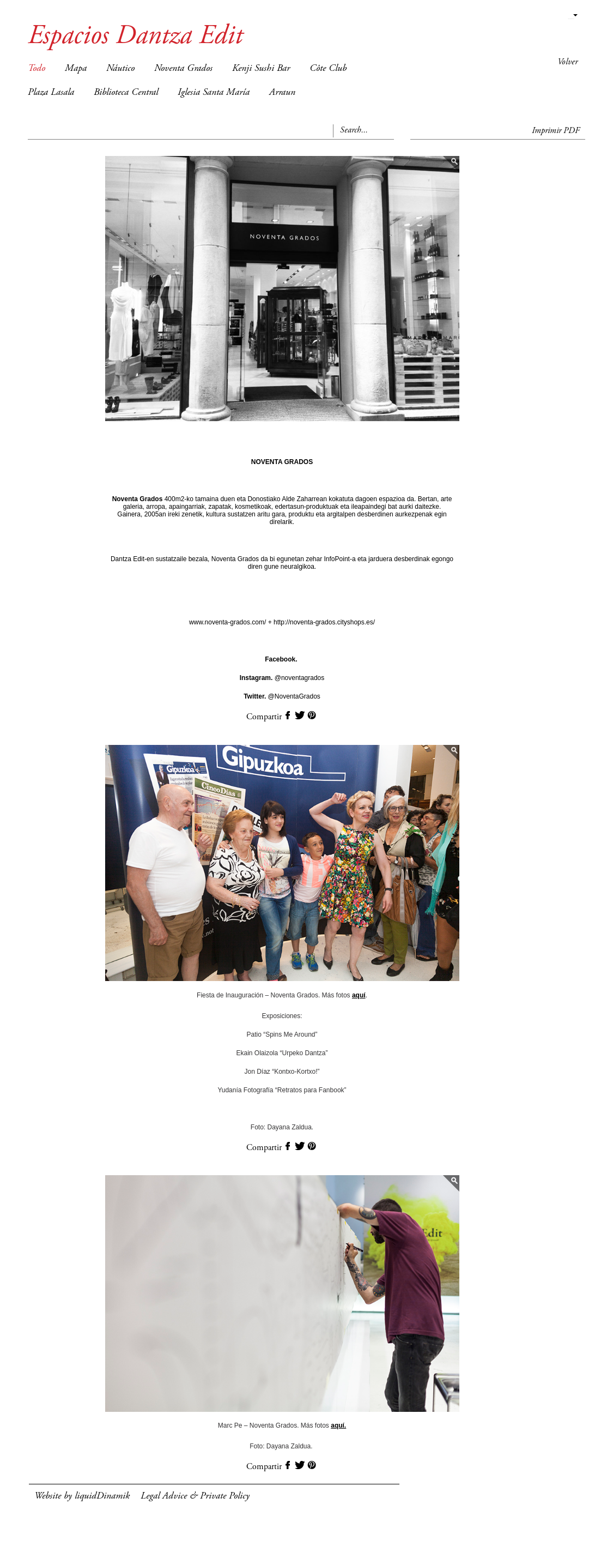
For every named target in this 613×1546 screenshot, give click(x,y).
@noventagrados (282, 678)
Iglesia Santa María (214, 93)
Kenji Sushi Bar (261, 69)
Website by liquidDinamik (82, 1496)
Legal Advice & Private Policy (195, 1496)
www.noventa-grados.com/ (228, 622)
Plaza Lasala (51, 93)
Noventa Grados (183, 69)
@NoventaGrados (282, 696)
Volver (567, 62)
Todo (36, 69)
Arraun (282, 93)
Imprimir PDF (556, 131)
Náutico (120, 69)
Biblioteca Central (126, 93)
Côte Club (328, 69)
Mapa (76, 69)
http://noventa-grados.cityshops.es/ (323, 622)
